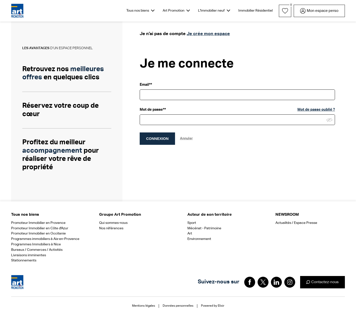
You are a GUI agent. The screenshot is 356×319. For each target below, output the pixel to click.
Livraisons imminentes (28, 255)
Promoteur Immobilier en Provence (38, 223)
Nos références (111, 228)
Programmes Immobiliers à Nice (36, 244)
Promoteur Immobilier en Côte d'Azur (39, 228)
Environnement (199, 239)
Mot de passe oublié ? (316, 109)
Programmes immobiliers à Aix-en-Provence (45, 239)
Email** (146, 84)
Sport (191, 223)
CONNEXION (157, 138)
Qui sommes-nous (113, 223)
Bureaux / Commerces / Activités (37, 250)
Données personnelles (178, 305)
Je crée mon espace (208, 34)
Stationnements (23, 260)
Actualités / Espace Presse (296, 223)
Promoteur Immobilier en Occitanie (38, 233)
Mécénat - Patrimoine (204, 228)
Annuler (186, 138)
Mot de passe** (153, 109)
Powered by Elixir (212, 305)
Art (189, 233)
